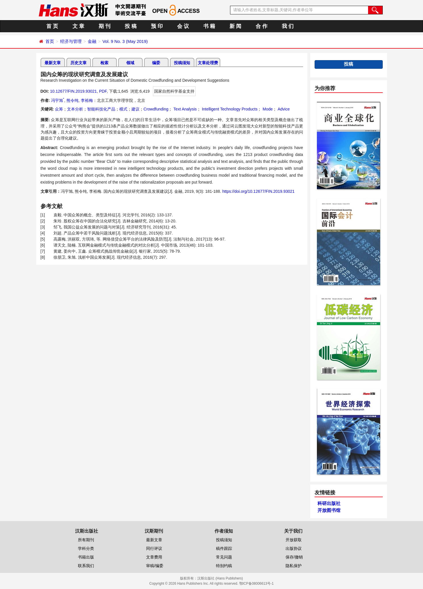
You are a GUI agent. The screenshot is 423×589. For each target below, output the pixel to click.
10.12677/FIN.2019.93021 (73, 91)
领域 (130, 62)
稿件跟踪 (224, 548)
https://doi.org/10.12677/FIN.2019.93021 (258, 191)
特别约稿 (224, 565)
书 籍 (209, 26)
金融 (92, 41)
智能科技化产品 (101, 109)
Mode (267, 109)
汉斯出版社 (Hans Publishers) (220, 578)
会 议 (183, 26)
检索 (104, 62)
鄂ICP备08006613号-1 (256, 584)
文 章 (78, 26)
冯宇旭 (57, 100)
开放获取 (294, 539)
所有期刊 (86, 539)
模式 (123, 109)
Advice (283, 109)
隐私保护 (294, 565)
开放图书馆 (328, 510)
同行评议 (154, 548)
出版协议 (294, 548)
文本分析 (75, 109)
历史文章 (78, 62)
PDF (102, 91)
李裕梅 (87, 100)
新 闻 (235, 26)
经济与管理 (71, 41)
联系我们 (86, 565)
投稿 (348, 64)
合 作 (261, 26)
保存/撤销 (294, 557)
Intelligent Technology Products (229, 109)
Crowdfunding (155, 109)
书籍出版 (86, 557)
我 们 (288, 26)
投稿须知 (182, 62)
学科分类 (86, 548)
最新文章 (53, 62)
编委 (156, 62)
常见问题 (224, 557)
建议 (135, 109)
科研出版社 (328, 503)
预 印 (157, 26)
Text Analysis (184, 109)
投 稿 (131, 26)
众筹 (59, 109)
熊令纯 (72, 100)
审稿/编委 (154, 565)
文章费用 (154, 557)
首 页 (52, 26)
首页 (49, 41)
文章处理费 (208, 62)
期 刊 (104, 26)
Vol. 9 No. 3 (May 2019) (125, 41)
